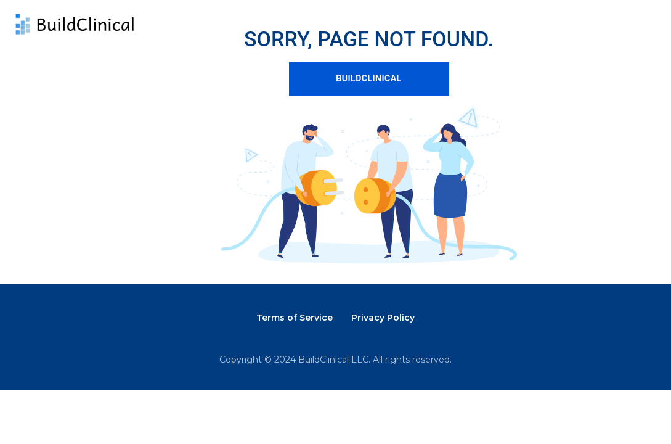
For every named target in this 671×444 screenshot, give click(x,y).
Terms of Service (294, 317)
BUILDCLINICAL (368, 78)
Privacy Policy (383, 317)
